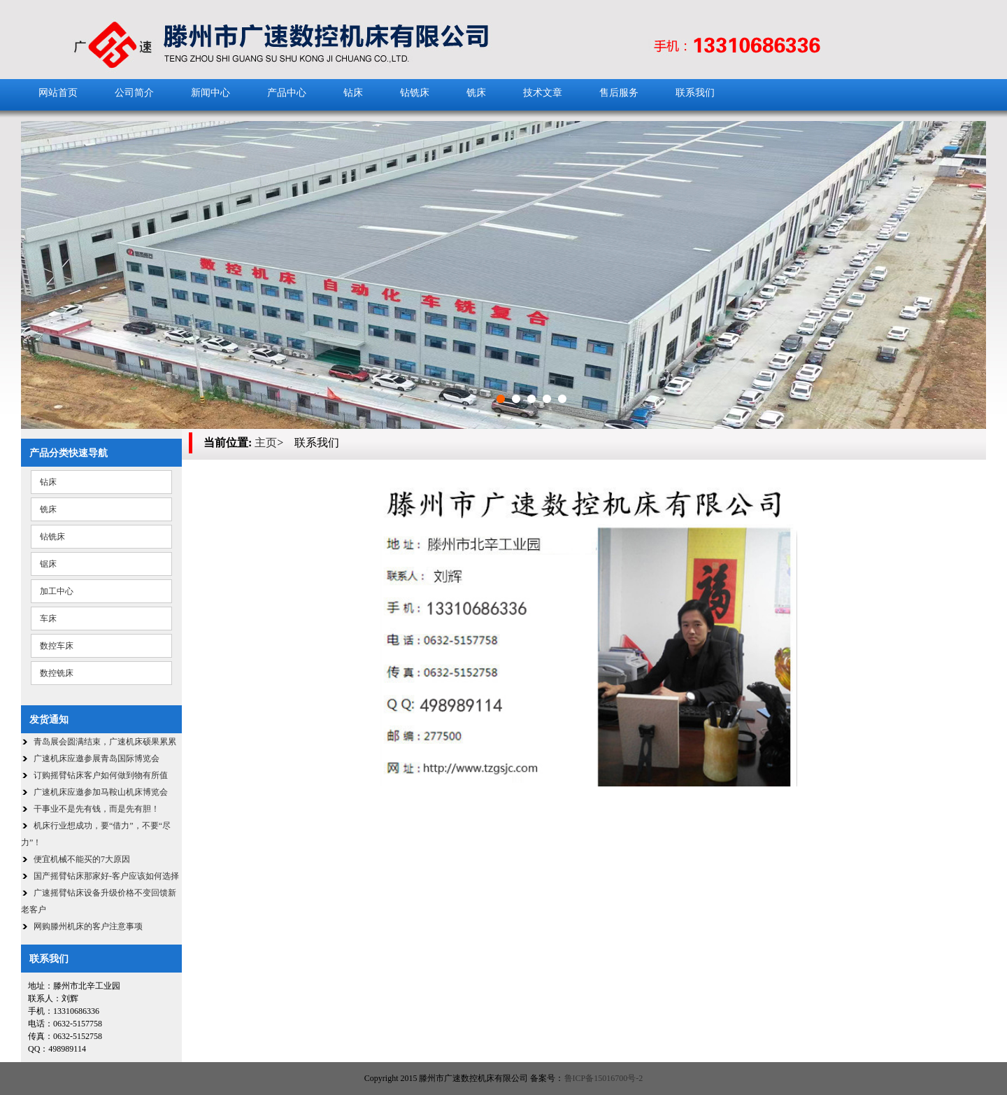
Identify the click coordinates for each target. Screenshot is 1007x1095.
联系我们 (695, 92)
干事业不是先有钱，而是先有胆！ (96, 809)
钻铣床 (414, 92)
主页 (266, 442)
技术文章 (542, 92)
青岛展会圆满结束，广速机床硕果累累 (105, 742)
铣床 (476, 92)
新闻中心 (210, 92)
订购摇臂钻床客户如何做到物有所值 (101, 775)
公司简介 (134, 92)
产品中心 (286, 92)
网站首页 (58, 92)
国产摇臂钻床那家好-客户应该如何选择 (106, 876)
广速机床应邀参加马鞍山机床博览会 (101, 792)
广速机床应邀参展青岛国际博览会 (96, 758)
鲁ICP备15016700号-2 (603, 1078)
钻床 (353, 92)
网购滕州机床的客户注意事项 (88, 926)
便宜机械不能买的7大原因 (82, 859)
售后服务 (618, 92)
